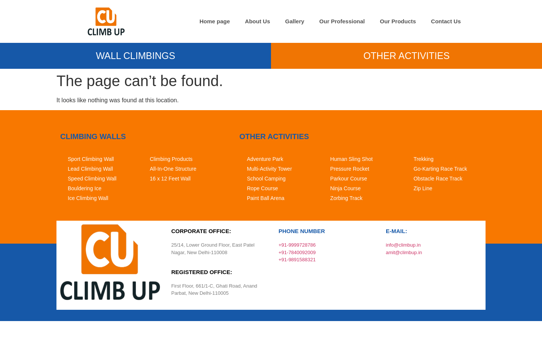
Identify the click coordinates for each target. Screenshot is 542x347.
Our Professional (342, 21)
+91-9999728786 (297, 245)
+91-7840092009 (297, 252)
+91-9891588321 (297, 259)
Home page (214, 21)
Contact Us (446, 21)
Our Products (398, 21)
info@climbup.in (403, 245)
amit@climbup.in (404, 252)
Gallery (294, 21)
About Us (257, 21)
